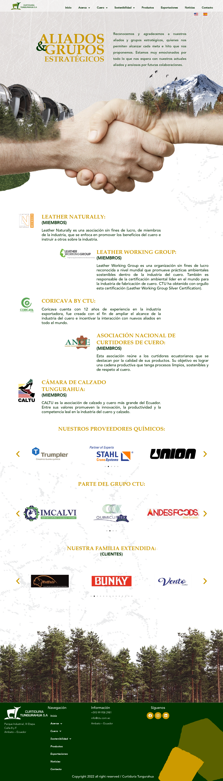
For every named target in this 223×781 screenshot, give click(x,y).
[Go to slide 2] (108, 466)
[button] (18, 454)
